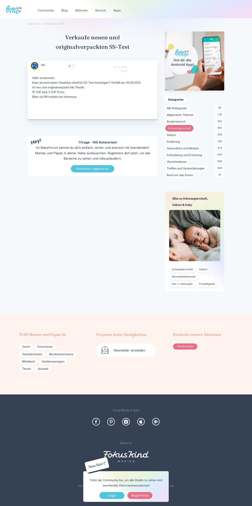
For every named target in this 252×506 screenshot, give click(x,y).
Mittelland (28, 361)
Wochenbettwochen (184, 276)
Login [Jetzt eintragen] (112, 495)
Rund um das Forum (181, 175)
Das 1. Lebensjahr (182, 283)
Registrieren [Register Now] (140, 495)
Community (46, 10)
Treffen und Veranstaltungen (186, 168)
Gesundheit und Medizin (183, 148)
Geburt (172, 135)
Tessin (26, 368)
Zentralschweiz (32, 354)
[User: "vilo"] (35, 66)
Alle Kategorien (177, 108)
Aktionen (81, 10)
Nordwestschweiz (61, 354)
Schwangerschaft (180, 128)
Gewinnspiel (185, 346)
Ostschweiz (45, 346)
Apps (117, 10)
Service (100, 10)
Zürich (26, 346)
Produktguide (207, 283)
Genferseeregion (53, 361)
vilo (43, 65)
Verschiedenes (177, 161)
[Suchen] (240, 10)
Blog (64, 10)
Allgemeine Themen (181, 114)
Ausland (43, 368)
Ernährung (174, 141)
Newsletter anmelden (129, 350)
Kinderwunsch (177, 121)
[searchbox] (225, 10)
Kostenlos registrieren (92, 169)
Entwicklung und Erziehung (185, 155)
